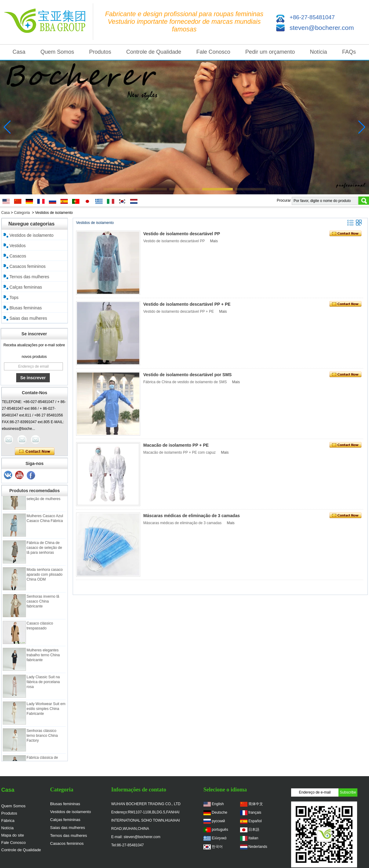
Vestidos (17, 245)
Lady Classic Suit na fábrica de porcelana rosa (43, 683)
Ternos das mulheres (29, 276)
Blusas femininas (25, 307)
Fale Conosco (213, 52)
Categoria (22, 213)
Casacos (17, 256)
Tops (14, 297)
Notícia (318, 52)
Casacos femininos (27, 266)
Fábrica (7, 820)
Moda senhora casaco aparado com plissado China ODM (45, 576)
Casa (19, 52)
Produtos (100, 52)
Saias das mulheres (28, 318)
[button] (118, 189)
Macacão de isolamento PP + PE (176, 445)
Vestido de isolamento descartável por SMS (187, 374)
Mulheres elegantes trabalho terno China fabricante (43, 657)
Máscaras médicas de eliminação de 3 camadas (191, 515)
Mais (214, 241)
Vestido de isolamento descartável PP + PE (187, 304)
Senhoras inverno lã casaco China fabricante (43, 603)
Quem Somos (57, 52)
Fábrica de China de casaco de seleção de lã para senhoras (44, 549)
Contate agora (34, 452)
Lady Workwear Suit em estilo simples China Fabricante (46, 710)
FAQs (349, 52)
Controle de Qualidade (153, 52)
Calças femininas (25, 287)
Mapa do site (12, 835)
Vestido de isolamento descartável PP (181, 233)
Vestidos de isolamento (31, 235)
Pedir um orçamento (270, 52)
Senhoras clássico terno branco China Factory (42, 737)
